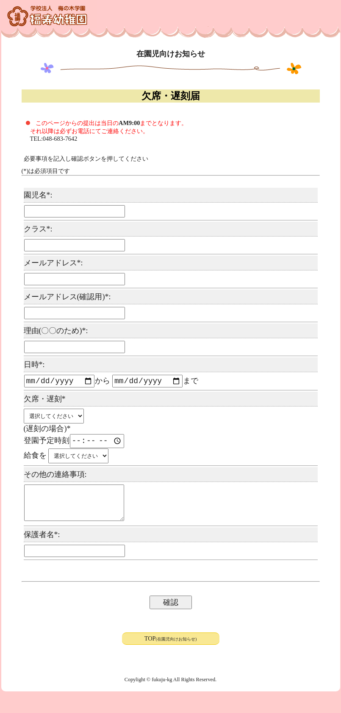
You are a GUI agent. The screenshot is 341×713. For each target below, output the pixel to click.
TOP (170, 647)
